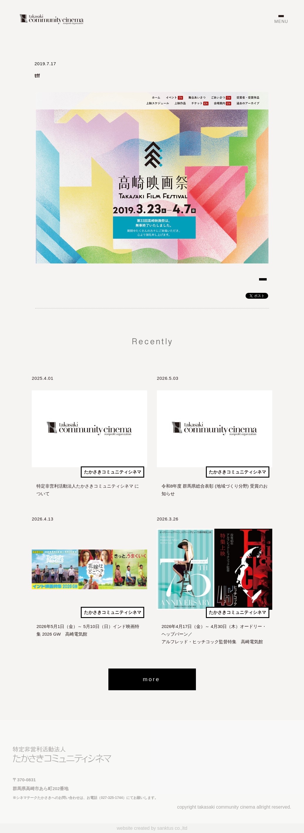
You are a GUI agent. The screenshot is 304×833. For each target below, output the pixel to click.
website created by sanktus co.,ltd (152, 828)
